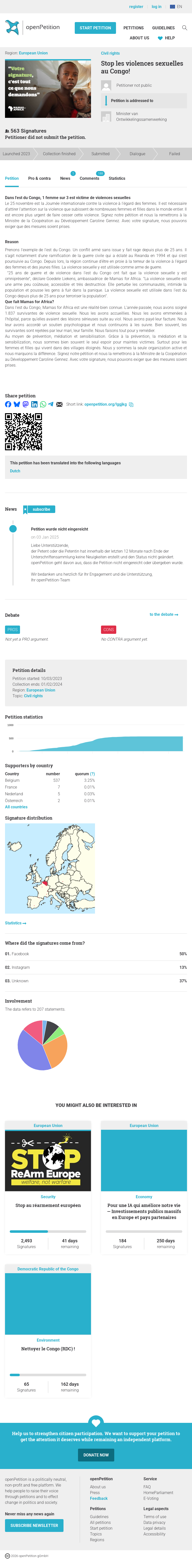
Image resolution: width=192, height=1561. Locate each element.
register (136, 6)
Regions (97, 1539)
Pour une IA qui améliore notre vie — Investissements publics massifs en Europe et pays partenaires (144, 1211)
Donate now (96, 1455)
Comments (89, 176)
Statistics (117, 178)
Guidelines (163, 28)
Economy (144, 1196)
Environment (48, 1340)
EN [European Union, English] (176, 6)
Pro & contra (39, 178)
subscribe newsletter (34, 1525)
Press (95, 1492)
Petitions (134, 28)
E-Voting (151, 1498)
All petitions (100, 1522)
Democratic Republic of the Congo (48, 1269)
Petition (12, 178)
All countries (16, 807)
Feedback (99, 1498)
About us (139, 38)
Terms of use (155, 1516)
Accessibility (155, 1534)
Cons (109, 629)
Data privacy (155, 1522)
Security (48, 1196)
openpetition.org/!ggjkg (108, 404)
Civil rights (110, 53)
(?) (92, 773)
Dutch (15, 471)
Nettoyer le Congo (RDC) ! (48, 1349)
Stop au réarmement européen (48, 1205)
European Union (33, 53)
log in (157, 6)
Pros (13, 629)
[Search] (184, 27)
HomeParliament (158, 1492)
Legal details (155, 1528)
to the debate (162, 614)
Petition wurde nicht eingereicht (59, 529)
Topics (96, 1534)
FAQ (147, 1487)
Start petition (95, 28)
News (65, 176)
